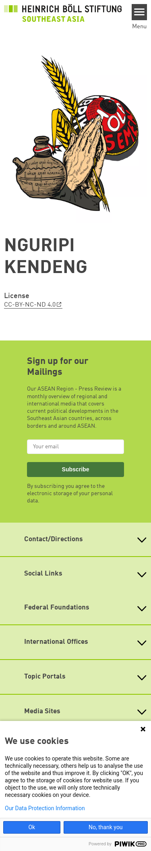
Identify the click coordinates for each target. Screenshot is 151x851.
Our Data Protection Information (45, 808)
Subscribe (75, 469)
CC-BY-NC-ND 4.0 (30, 305)
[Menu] (139, 12)
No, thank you (106, 827)
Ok (31, 827)
